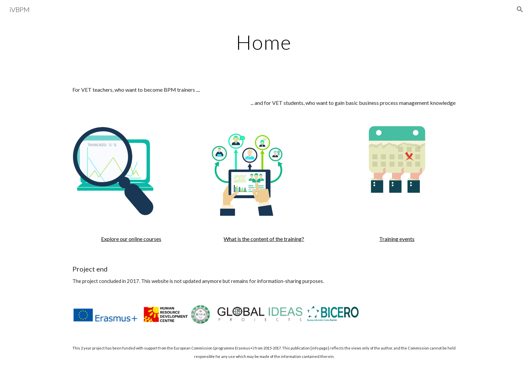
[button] (520, 9)
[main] (264, 42)
